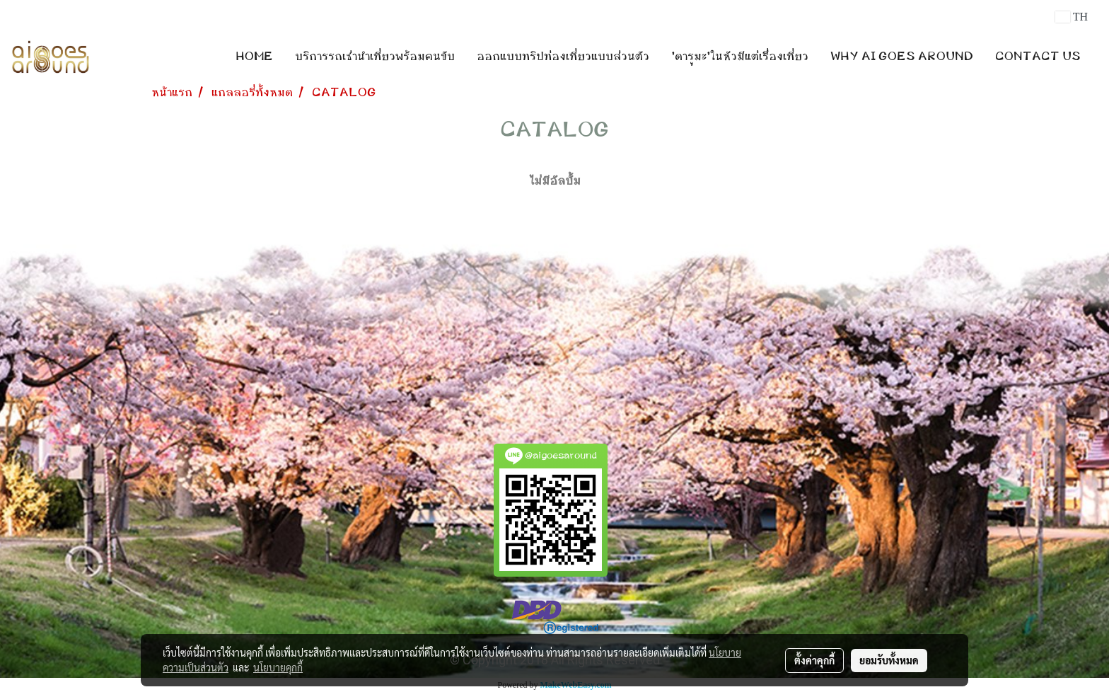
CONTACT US (1038, 56)
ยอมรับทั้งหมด (889, 660)
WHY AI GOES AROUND (901, 56)
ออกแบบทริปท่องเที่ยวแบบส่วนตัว (563, 56)
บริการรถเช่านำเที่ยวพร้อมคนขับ (375, 56)
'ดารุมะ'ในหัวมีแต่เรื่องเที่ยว (739, 56)
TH (1071, 17)
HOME (254, 56)
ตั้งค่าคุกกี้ (814, 660)
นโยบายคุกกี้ (278, 667)
